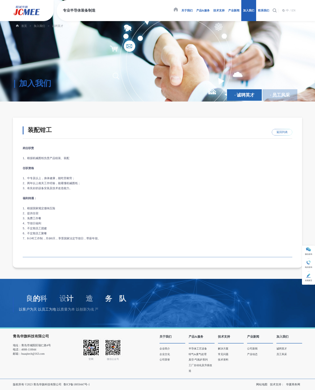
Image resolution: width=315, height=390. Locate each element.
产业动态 (252, 354)
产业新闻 (233, 10)
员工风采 (281, 354)
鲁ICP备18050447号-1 (76, 384)
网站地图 (261, 384)
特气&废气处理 (197, 354)
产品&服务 (203, 10)
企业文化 (165, 354)
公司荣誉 (165, 359)
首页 (24, 25)
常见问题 (223, 354)
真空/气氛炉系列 (198, 359)
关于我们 (187, 10)
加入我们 (248, 10)
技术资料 (223, 359)
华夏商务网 (293, 384)
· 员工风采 (280, 95)
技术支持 (219, 10)
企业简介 (165, 348)
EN (293, 10)
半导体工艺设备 (198, 348)
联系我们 (263, 10)
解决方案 (223, 348)
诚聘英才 (57, 25)
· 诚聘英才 (244, 95)
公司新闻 (252, 348)
